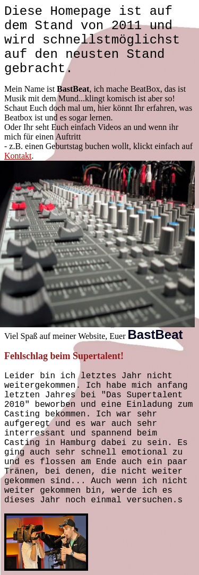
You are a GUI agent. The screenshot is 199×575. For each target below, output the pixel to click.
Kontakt (18, 155)
